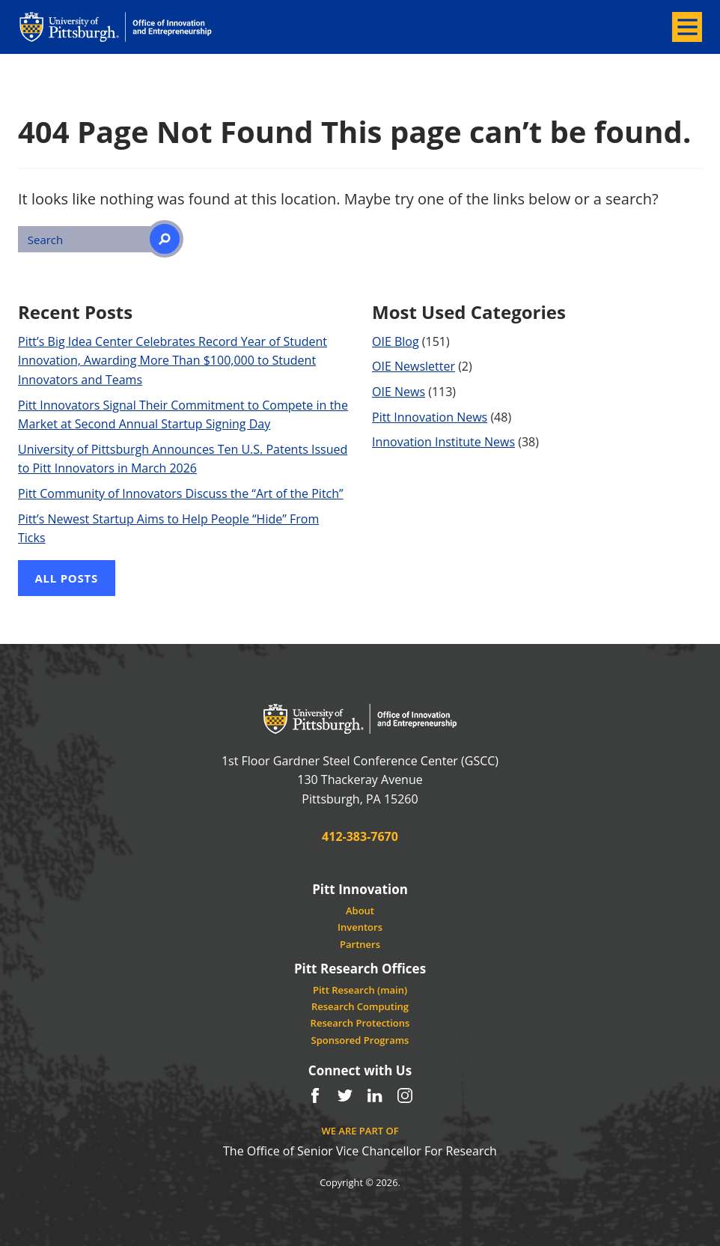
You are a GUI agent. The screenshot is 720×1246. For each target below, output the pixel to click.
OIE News (398, 391)
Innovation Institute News (443, 442)
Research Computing (360, 1006)
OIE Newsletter (413, 366)
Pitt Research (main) (360, 990)
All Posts (67, 578)
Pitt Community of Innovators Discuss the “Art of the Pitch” (181, 493)
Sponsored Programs (360, 1040)
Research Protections (360, 1023)
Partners (360, 944)
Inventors (360, 927)
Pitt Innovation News (429, 417)
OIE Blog (395, 341)
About (360, 910)
